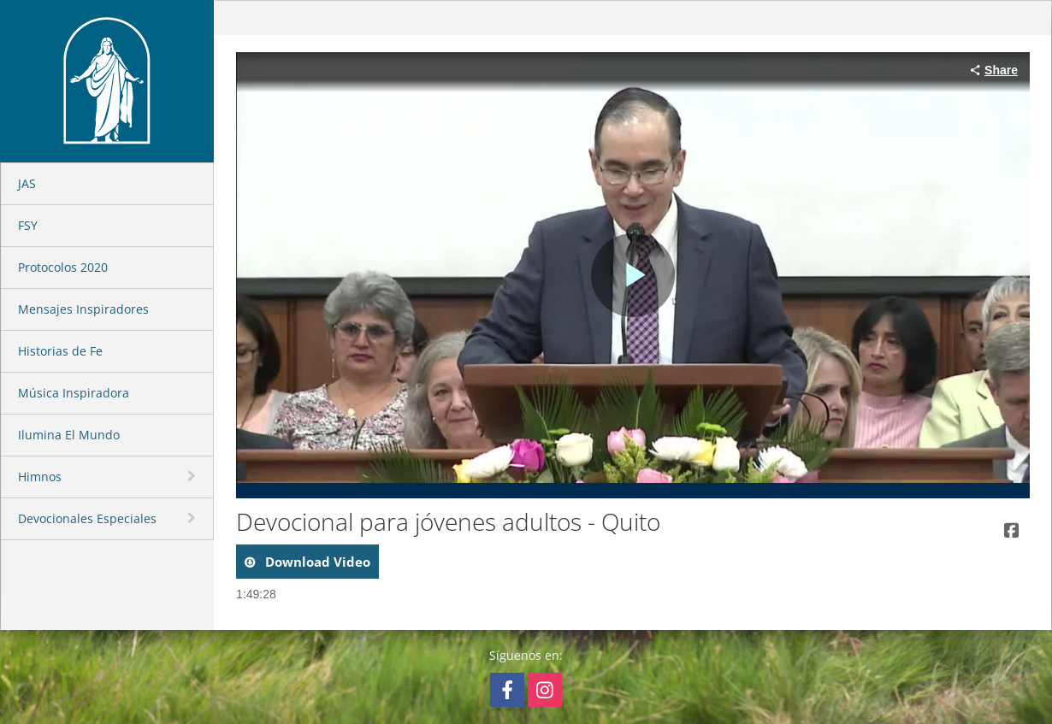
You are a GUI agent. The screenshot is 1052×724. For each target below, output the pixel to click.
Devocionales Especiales (87, 518)
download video (316, 561)
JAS (27, 183)
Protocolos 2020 (63, 267)
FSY (28, 225)
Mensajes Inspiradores (83, 309)
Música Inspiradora (73, 393)
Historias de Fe (60, 351)
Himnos (40, 476)
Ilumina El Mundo (69, 435)
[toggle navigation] (193, 476)
